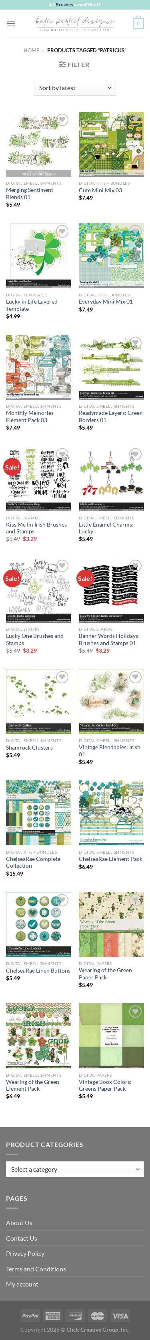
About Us (19, 1222)
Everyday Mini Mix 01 (106, 301)
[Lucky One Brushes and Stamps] (38, 590)
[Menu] (11, 23)
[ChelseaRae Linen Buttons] (38, 924)
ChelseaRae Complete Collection (33, 862)
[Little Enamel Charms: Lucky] (111, 478)
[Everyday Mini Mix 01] (111, 255)
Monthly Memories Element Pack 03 (30, 416)
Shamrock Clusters (29, 747)
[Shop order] (75, 88)
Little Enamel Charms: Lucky (106, 528)
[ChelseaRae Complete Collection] (38, 812)
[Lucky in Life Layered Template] (38, 255)
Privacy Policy (25, 1253)
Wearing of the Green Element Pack (32, 1085)
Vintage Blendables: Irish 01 (109, 751)
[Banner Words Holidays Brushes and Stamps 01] (111, 590)
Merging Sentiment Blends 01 (29, 193)
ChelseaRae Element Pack (110, 859)
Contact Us (21, 1238)
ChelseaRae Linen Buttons (38, 970)
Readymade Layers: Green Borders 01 (111, 416)
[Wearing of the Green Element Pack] (38, 1035)
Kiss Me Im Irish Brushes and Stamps (36, 528)
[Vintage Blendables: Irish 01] (111, 701)
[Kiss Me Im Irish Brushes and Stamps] (38, 478)
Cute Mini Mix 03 (100, 190)
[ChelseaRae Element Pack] (111, 812)
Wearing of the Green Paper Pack (105, 974)
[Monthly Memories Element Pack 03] (38, 367)
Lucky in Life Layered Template (32, 305)
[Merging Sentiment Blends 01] (38, 144)
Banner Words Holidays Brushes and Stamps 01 (108, 639)
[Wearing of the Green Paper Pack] (111, 924)
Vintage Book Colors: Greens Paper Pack (105, 1085)
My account (22, 1284)
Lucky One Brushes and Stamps (35, 639)
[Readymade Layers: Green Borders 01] (111, 367)
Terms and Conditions (36, 1269)
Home (32, 50)
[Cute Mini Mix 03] (111, 144)
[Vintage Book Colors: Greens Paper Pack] (111, 1035)
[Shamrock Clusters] (38, 701)
